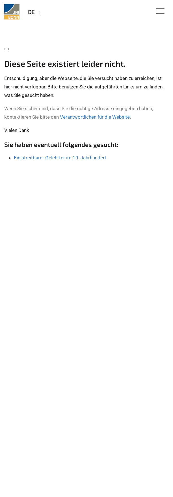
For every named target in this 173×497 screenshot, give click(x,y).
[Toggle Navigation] (160, 11)
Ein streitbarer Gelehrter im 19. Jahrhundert (60, 157)
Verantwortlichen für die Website (95, 117)
